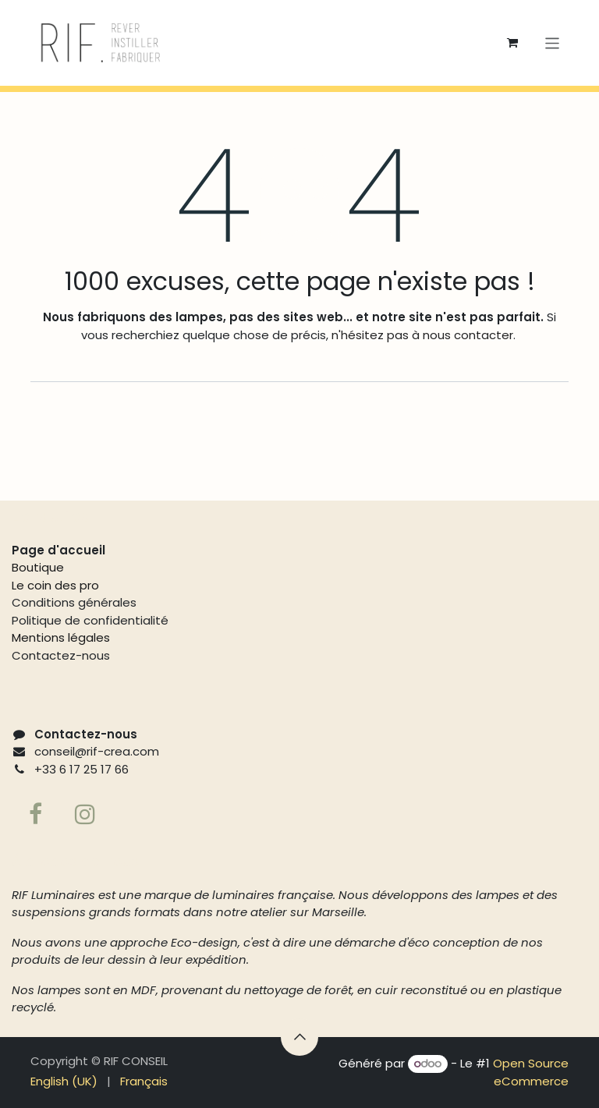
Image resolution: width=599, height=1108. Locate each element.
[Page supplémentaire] (85, 814)
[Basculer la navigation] (552, 42)
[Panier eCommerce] (512, 42)
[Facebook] (35, 814)
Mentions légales (61, 637)
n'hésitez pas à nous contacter (420, 335)
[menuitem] (63, 1082)
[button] (299, 1037)
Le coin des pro (55, 585)
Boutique (38, 567)
